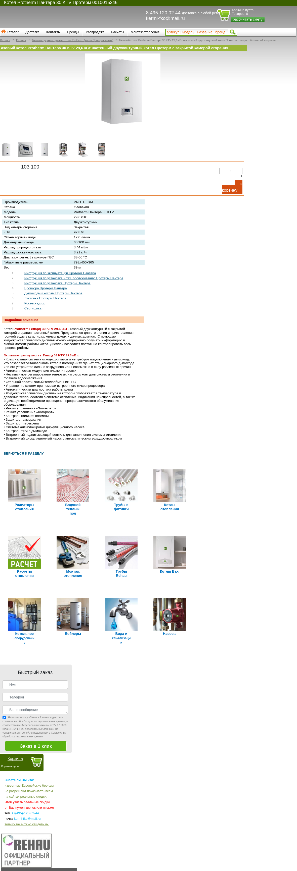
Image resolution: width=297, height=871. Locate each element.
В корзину (232, 188)
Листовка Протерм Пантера (45, 298)
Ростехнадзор (34, 303)
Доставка (32, 32)
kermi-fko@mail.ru (165, 18)
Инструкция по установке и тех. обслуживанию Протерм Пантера (73, 278)
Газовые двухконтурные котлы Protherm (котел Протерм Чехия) (72, 40)
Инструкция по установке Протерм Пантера (57, 283)
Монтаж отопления (145, 32)
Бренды (73, 32)
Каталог (13, 32)
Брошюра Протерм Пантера (45, 288)
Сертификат (33, 308)
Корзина (15, 758)
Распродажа (95, 32)
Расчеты (117, 32)
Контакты (53, 32)
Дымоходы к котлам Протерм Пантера (53, 293)
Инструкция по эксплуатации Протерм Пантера (60, 273)
